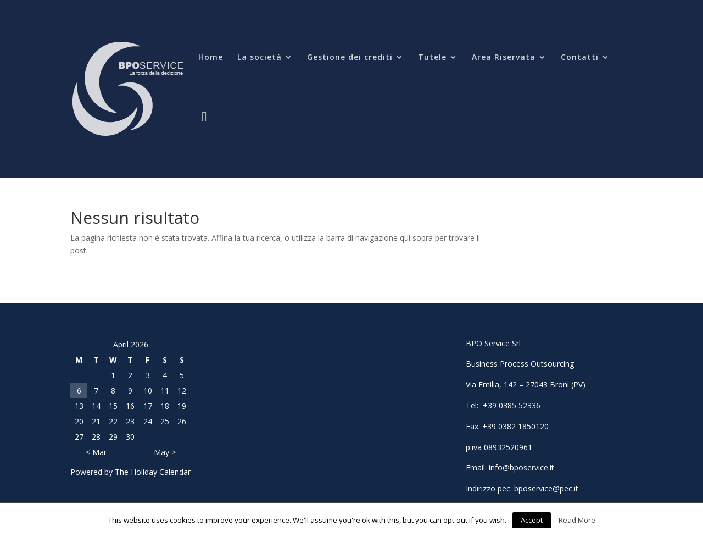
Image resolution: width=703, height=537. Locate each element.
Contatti (580, 57)
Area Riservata (503, 57)
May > (165, 452)
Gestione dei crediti (350, 57)
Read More (577, 520)
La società (259, 57)
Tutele (432, 57)
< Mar (96, 452)
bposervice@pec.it (546, 488)
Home (210, 57)
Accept (532, 520)
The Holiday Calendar (153, 472)
